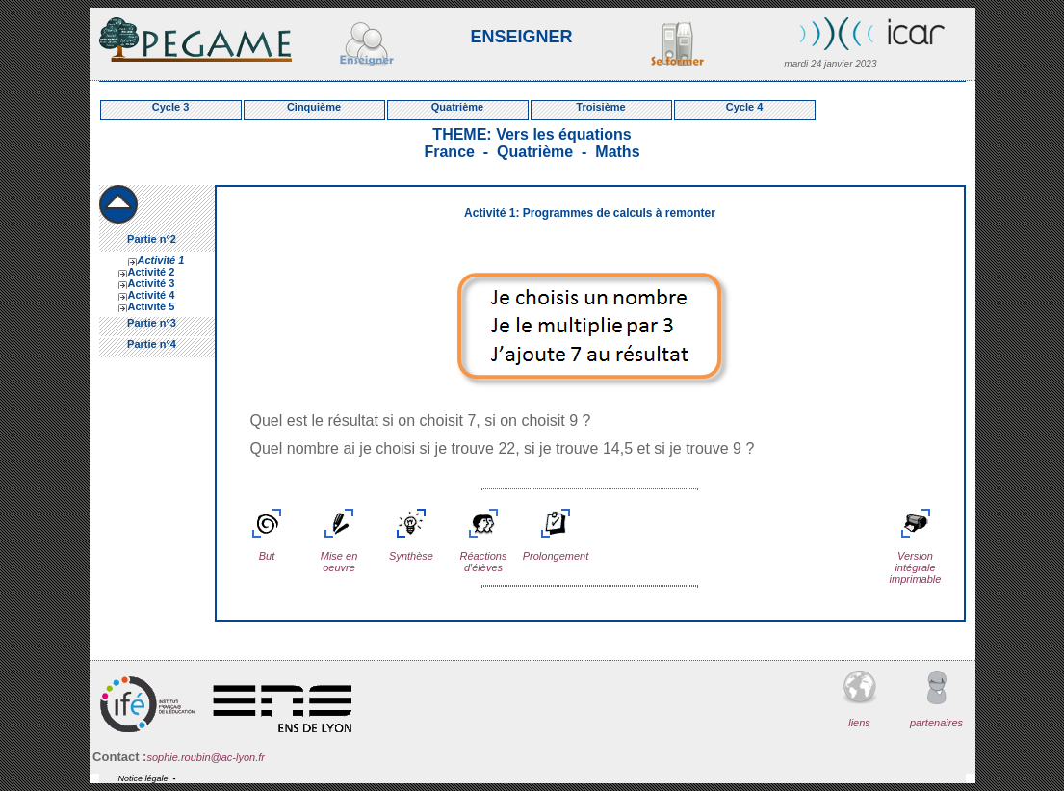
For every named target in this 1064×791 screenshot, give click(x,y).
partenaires (936, 699)
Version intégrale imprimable (915, 556)
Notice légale (143, 778)
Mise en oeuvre (339, 550)
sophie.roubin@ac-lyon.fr (205, 757)
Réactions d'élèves (484, 550)
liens (859, 699)
